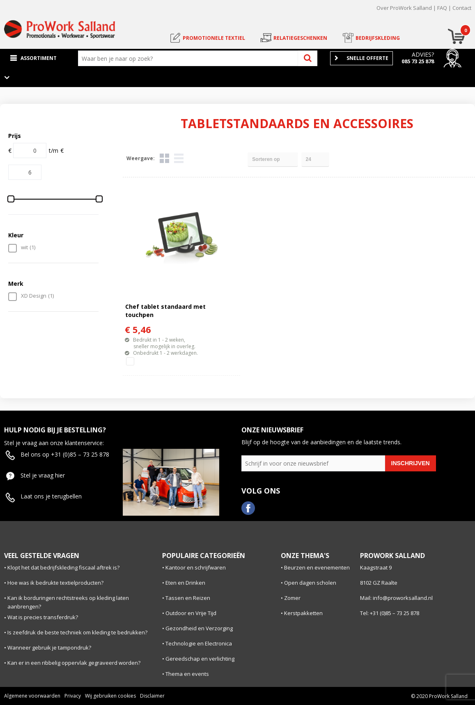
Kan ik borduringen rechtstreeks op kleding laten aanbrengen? (68, 602)
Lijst (179, 158)
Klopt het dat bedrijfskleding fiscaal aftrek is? (63, 567)
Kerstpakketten (303, 613)
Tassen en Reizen (187, 598)
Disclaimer (152, 695)
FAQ (442, 7)
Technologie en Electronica (198, 643)
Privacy (72, 695)
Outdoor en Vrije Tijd (190, 613)
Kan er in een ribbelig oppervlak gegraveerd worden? (73, 662)
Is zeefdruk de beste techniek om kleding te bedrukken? (77, 632)
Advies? (423, 54)
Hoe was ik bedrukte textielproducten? (55, 582)
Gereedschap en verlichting (199, 658)
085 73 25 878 (418, 61)
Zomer (292, 598)
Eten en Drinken (185, 582)
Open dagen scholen (310, 582)
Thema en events (187, 673)
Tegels (164, 158)
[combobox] (190, 58)
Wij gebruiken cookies (110, 695)
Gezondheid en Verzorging (199, 628)
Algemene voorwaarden (32, 695)
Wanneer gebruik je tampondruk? (49, 647)
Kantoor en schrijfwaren (195, 567)
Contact (461, 7)
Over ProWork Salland (404, 7)
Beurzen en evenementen (317, 567)
